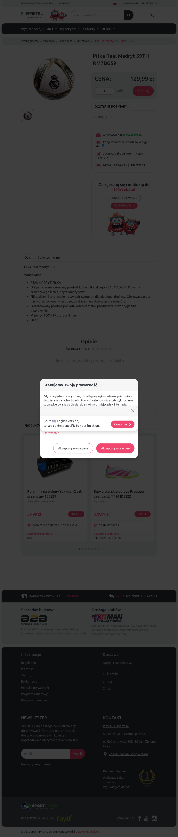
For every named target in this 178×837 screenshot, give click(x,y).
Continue (123, 424)
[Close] (133, 410)
